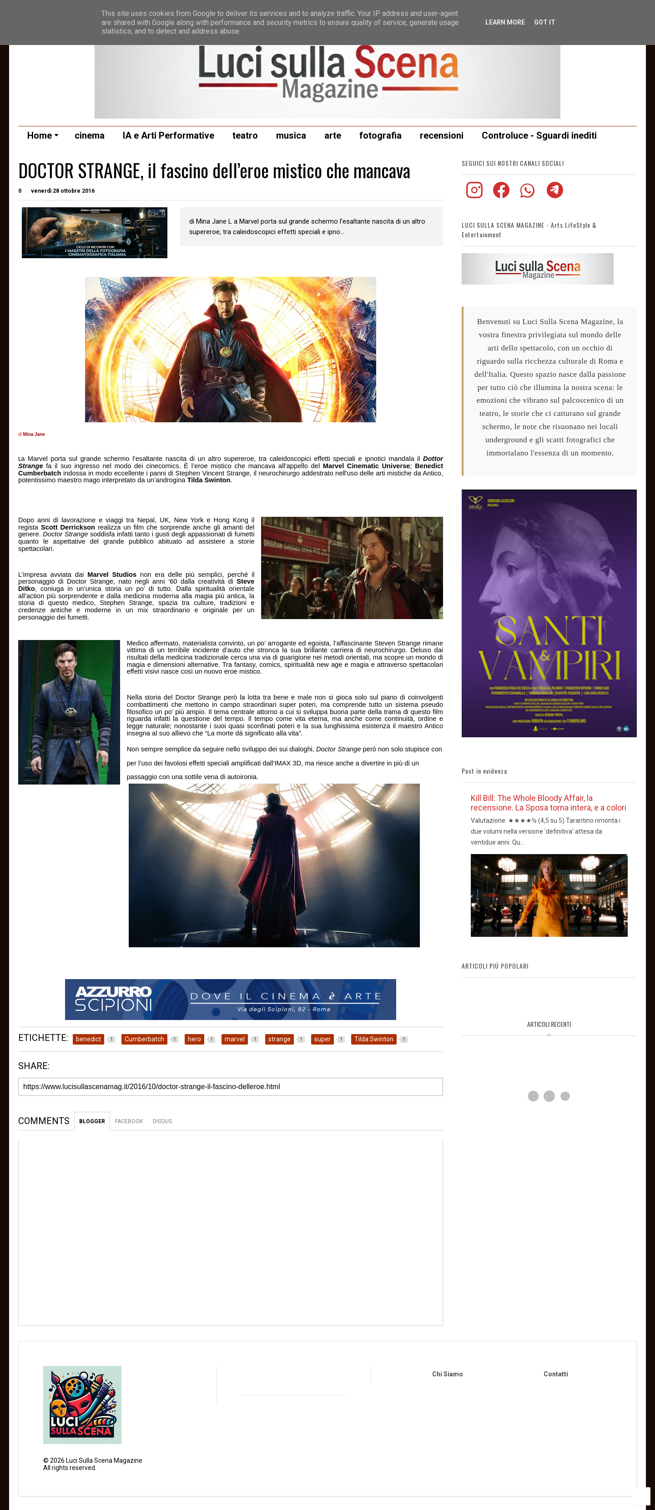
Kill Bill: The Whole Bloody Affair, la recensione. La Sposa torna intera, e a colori (548, 802)
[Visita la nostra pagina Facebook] (502, 196)
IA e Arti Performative (168, 135)
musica (291, 135)
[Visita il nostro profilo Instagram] (475, 196)
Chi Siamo (447, 1374)
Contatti (556, 1374)
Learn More (505, 22)
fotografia (380, 135)
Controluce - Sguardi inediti (539, 135)
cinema (90, 135)
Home (43, 135)
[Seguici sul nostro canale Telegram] (555, 196)
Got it (544, 22)
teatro (245, 135)
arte (332, 135)
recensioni (442, 135)
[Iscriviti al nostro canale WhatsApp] (529, 196)
